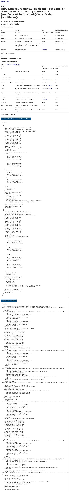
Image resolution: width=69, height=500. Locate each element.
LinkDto (50, 85)
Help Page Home (5, 1)
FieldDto (50, 80)
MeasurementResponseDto (13, 64)
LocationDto (45, 99)
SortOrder (44, 49)
